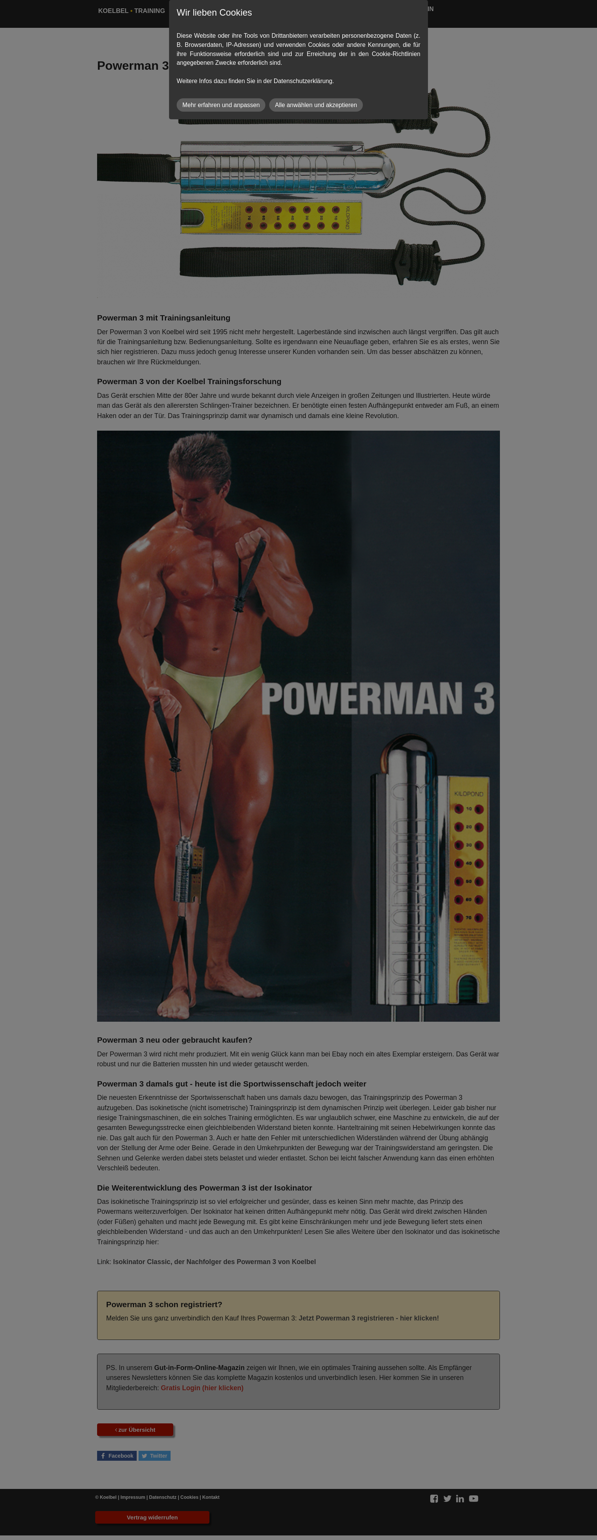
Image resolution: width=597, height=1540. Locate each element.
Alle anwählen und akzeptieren (316, 105)
